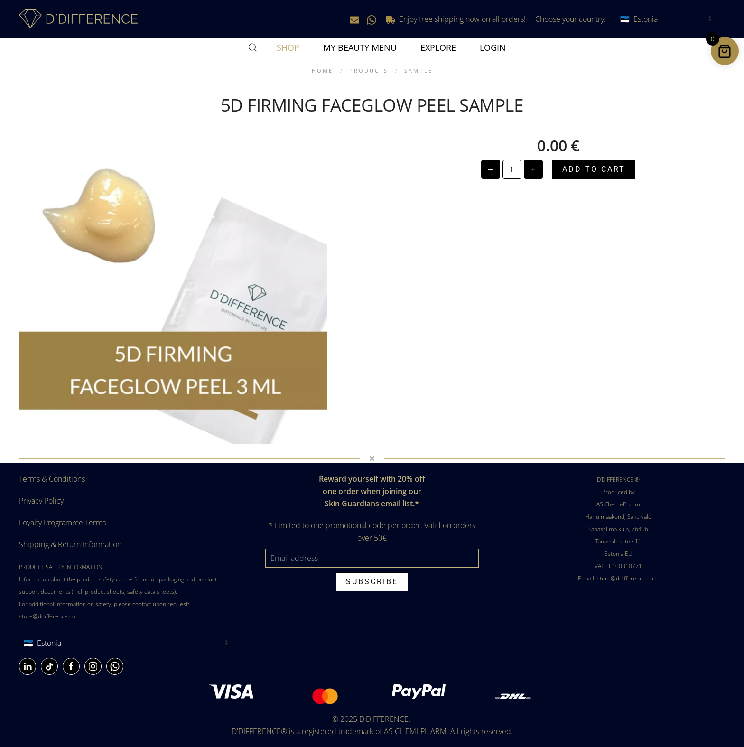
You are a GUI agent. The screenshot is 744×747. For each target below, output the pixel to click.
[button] (253, 47)
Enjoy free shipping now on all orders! (456, 19)
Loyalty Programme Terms (62, 522)
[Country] (125, 643)
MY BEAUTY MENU (360, 47)
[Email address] (371, 558)
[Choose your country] (665, 18)
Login (493, 47)
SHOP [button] (288, 47)
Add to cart (593, 169)
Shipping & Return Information (70, 544)
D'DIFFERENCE (384, 719)
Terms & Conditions (52, 479)
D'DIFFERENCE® (259, 731)
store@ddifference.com (50, 616)
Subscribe (372, 581)
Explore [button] (438, 47)
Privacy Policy (41, 500)
